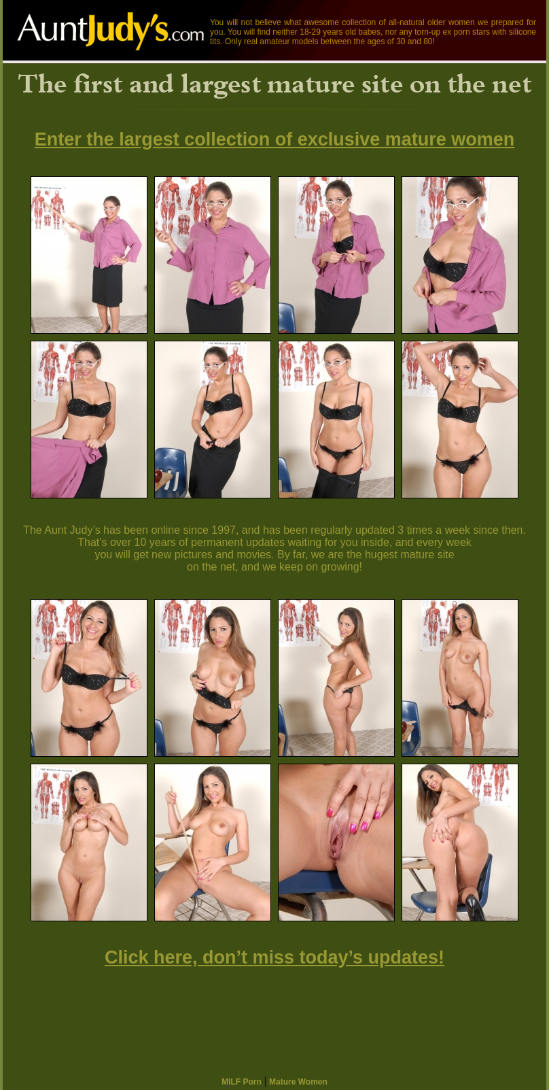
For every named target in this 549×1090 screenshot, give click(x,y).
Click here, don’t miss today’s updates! (274, 957)
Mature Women (298, 1082)
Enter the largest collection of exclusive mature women (275, 139)
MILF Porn (242, 1082)
